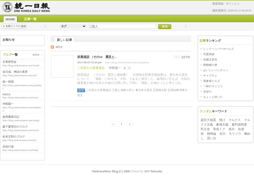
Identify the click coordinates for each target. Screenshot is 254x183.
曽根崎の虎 (210, 64)
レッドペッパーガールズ (218, 48)
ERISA (7, 94)
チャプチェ (210, 75)
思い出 (211, 138)
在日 (222, 133)
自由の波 (8, 146)
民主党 (205, 129)
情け (222, 120)
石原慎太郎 (159, 90)
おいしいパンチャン (215, 70)
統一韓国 (8, 81)
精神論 (211, 133)
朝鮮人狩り (127, 90)
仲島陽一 (8, 103)
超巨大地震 (208, 120)
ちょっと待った (213, 96)
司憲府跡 (208, 54)
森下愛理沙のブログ (15, 126)
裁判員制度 (239, 124)
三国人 (115, 90)
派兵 (232, 129)
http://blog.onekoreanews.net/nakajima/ (127, 62)
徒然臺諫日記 (11, 116)
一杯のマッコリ (213, 86)
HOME (10, 19)
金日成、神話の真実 (15, 71)
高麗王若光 (210, 59)
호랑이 (207, 91)
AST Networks (153, 171)
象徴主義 (222, 124)
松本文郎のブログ (14, 136)
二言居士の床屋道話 (98, 90)
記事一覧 (30, 19)
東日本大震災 (143, 90)
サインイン (233, 3)
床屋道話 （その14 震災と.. (96, 57)
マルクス (235, 120)
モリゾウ (235, 133)
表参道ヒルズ (211, 80)
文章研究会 (10, 61)
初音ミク (219, 129)
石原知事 (173, 90)
